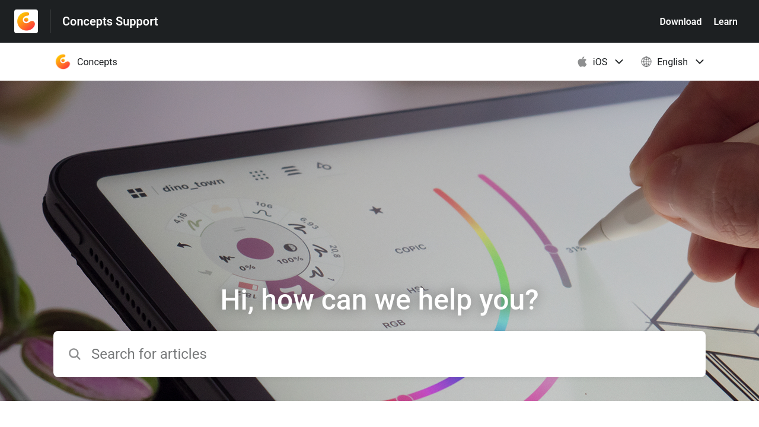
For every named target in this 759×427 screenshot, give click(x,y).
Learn (725, 21)
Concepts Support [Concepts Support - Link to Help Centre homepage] (110, 21)
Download (680, 21)
